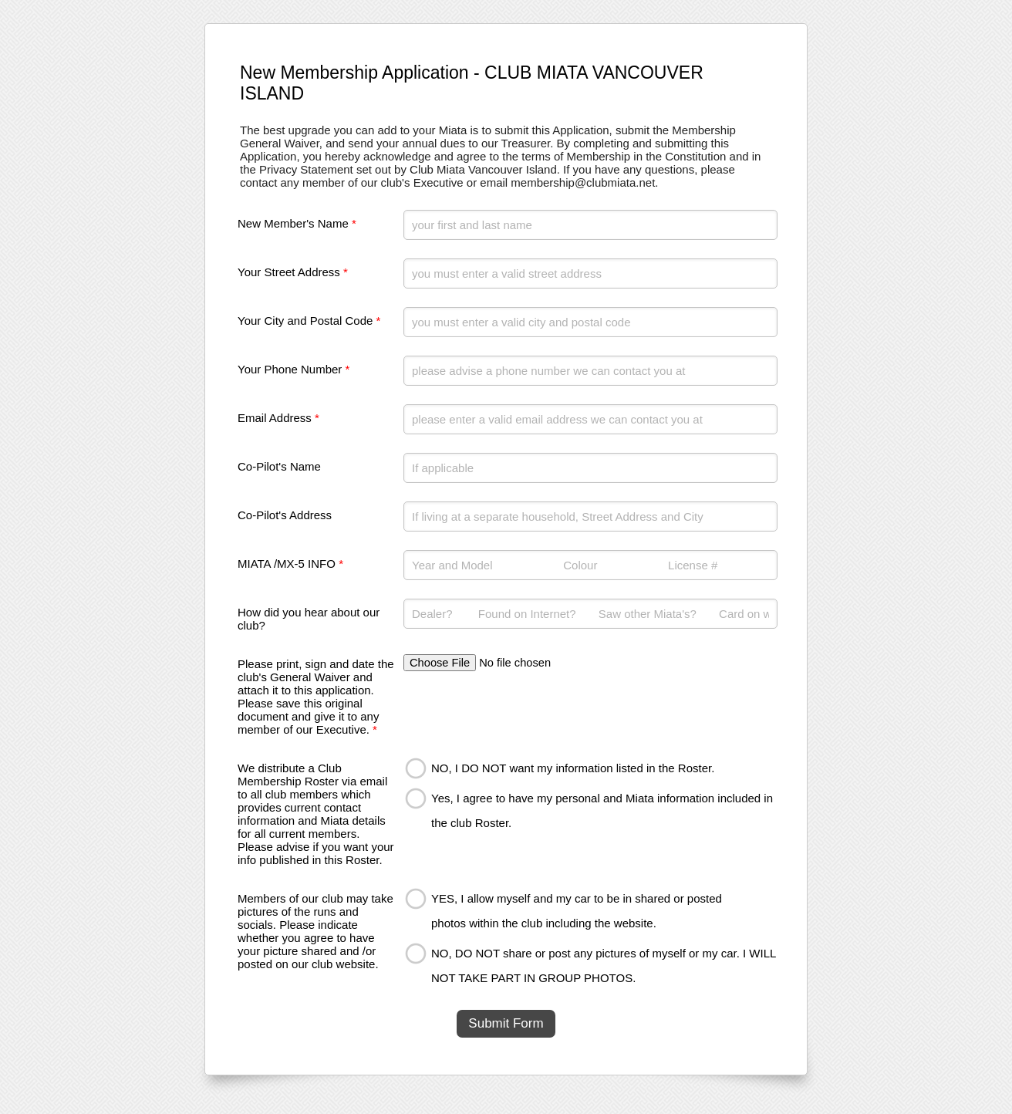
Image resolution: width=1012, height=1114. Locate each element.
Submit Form (505, 1023)
